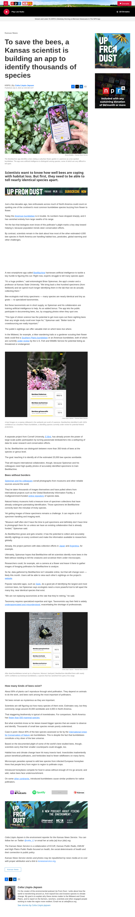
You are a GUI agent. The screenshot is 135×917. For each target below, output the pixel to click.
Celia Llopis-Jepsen (24, 85)
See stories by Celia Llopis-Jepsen (34, 905)
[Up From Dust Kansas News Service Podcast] (112, 50)
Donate (125, 3)
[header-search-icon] (113, 3)
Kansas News (11, 33)
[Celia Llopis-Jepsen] (10, 893)
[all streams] (123, 11)
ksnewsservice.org (47, 861)
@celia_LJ (29, 840)
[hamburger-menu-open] (6, 3)
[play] (6, 11)
